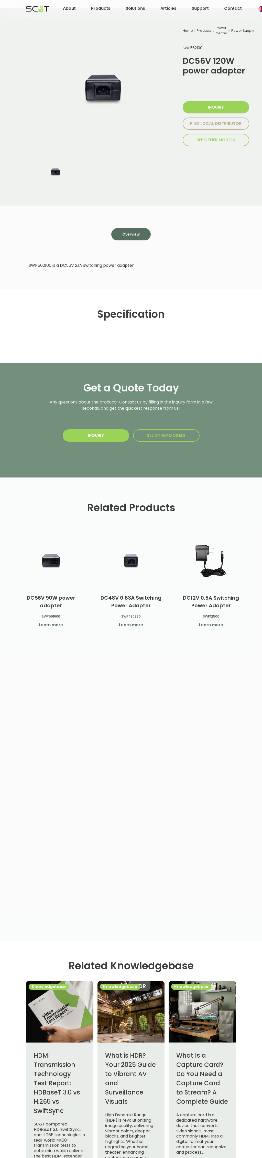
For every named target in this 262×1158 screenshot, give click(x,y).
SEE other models (215, 140)
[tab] (131, 234)
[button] (69, 9)
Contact (233, 8)
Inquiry (216, 107)
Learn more (51, 625)
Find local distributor (216, 123)
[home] (37, 9)
